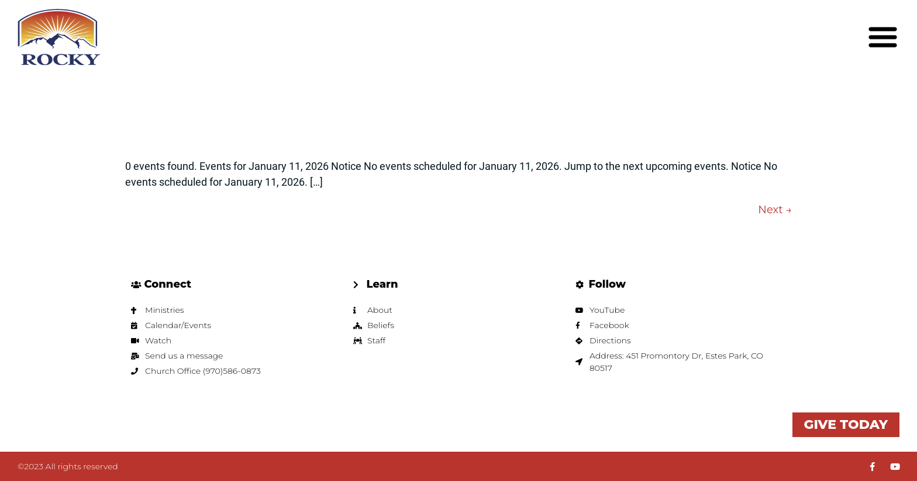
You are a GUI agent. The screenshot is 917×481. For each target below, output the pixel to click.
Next (775, 209)
